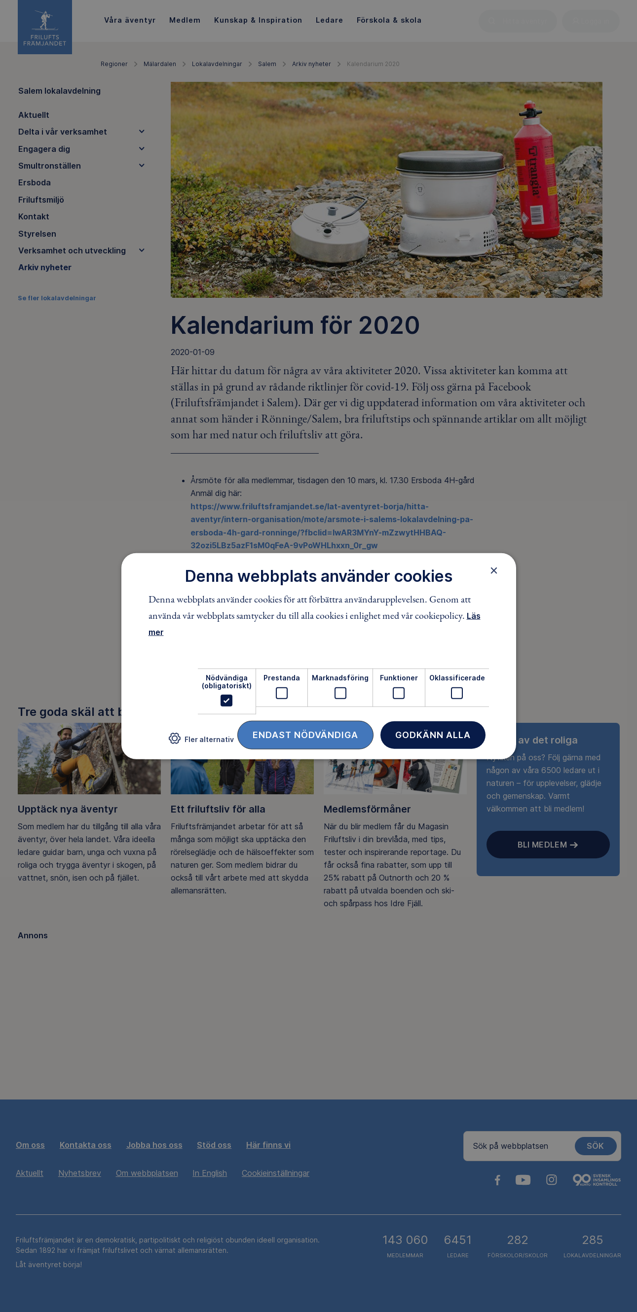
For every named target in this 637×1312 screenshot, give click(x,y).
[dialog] (318, 656)
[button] (201, 742)
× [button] (494, 570)
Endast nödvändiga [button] (305, 735)
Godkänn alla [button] (433, 735)
